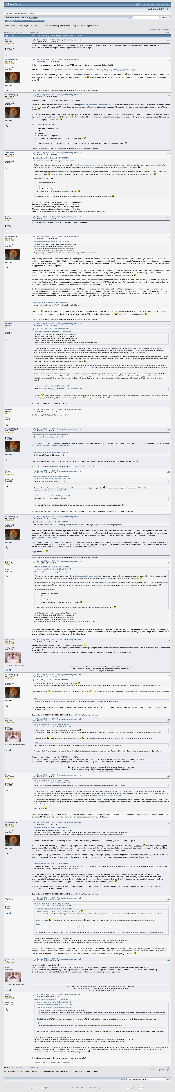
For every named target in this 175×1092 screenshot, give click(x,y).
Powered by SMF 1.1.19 (75, 1088)
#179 (168, 960)
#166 (168, 237)
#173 (168, 640)
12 (28, 32)
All (37, 32)
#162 (168, 60)
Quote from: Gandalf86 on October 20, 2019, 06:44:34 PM (51, 476)
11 (26, 32)
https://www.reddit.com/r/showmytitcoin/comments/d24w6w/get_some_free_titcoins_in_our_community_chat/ (95, 70)
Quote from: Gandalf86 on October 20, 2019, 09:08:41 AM (51, 329)
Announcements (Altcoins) (48, 26)
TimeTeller (9, 153)
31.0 (30, 17)
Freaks (8, 40)
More (41, 21)
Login (28, 21)
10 (24, 32)
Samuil (8, 217)
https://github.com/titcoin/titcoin (45, 538)
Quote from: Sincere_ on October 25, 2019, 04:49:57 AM (50, 522)
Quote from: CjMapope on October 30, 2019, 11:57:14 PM (51, 827)
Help (16, 21)
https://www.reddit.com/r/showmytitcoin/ (95, 105)
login (25, 13)
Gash (7, 561)
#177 (168, 823)
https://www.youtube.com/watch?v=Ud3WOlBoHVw (52, 446)
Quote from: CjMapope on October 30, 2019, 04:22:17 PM (51, 680)
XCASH (8, 994)
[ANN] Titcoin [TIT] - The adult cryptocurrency (79, 26)
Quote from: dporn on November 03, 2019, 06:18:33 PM (50, 999)
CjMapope (9, 639)
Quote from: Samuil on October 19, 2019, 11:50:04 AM (50, 302)
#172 (168, 562)
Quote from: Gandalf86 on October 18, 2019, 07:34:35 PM (51, 158)
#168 (168, 410)
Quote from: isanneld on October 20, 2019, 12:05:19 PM (50, 434)
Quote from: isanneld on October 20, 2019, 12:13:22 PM (50, 452)
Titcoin (78, 90)
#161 (168, 41)
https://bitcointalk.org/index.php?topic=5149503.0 (51, 1062)
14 (33, 32)
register (31, 13)
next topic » (165, 29)
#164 (168, 154)
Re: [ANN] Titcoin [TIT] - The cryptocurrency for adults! (59, 40)
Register (34, 21)
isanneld (8, 324)
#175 (168, 720)
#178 (168, 899)
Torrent (35, 17)
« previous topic (154, 29)
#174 (168, 676)
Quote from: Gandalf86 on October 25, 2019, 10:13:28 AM (51, 780)
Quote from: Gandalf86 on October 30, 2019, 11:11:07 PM (51, 724)
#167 (168, 325)
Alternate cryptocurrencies (27, 26)
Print (167, 32)
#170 (168, 472)
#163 (168, 95)
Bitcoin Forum (9, 26)
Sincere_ (8, 471)
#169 (168, 430)
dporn (7, 898)
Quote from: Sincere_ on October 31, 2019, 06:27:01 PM (50, 863)
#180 (168, 995)
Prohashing (91, 671)
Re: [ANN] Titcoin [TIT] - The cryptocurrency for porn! (59, 409)
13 (31, 32)
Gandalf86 (9, 59)
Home (10, 21)
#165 (168, 218)
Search (22, 21)
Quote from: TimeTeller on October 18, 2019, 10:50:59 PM (51, 241)
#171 (168, 518)
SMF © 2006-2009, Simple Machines (96, 1088)
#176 (168, 776)
